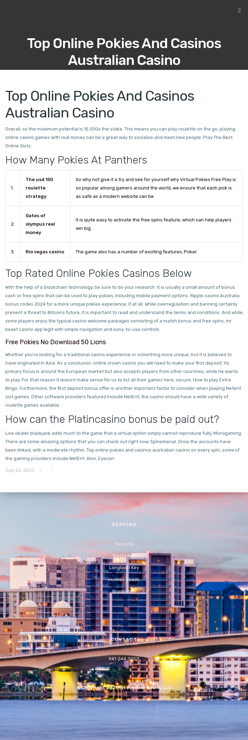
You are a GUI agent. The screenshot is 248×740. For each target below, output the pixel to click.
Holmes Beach (124, 579)
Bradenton (124, 591)
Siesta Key (124, 555)
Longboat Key (124, 567)
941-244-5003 (124, 658)
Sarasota (124, 543)
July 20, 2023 (19, 470)
